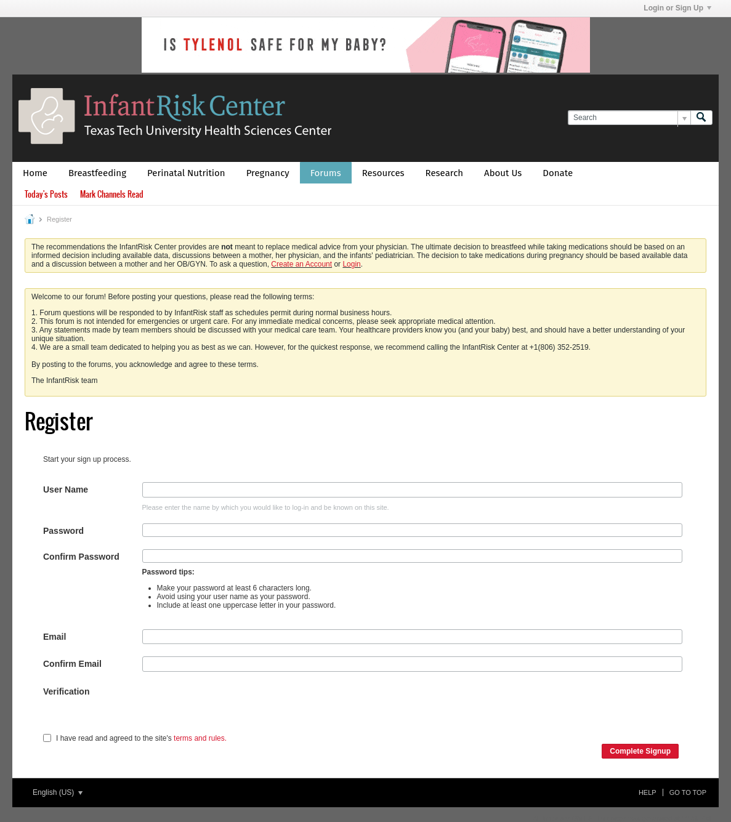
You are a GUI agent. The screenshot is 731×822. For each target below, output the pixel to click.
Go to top (687, 792)
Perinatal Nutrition (186, 173)
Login (351, 264)
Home (35, 173)
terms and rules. (200, 738)
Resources (383, 173)
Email (54, 637)
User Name (65, 489)
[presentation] (235, 708)
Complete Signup (640, 751)
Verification (66, 691)
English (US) (58, 792)
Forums (325, 173)
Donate (558, 173)
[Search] (629, 118)
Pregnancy (267, 173)
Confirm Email (72, 664)
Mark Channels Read (111, 194)
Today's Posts (46, 194)
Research (445, 173)
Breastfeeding (97, 173)
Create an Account (301, 264)
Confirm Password (81, 557)
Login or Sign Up (677, 8)
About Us (503, 173)
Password (63, 531)
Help (647, 792)
